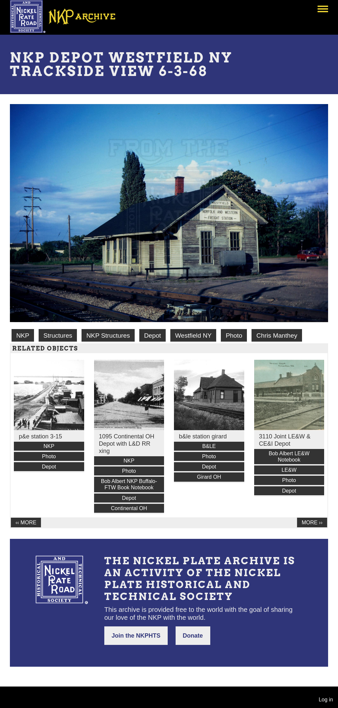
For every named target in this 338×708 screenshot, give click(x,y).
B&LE (209, 446)
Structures (57, 335)
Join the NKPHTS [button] (136, 635)
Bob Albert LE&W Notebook (289, 457)
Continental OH (129, 508)
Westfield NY (193, 335)
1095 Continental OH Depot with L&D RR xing (126, 443)
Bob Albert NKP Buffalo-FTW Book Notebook (129, 484)
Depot (152, 335)
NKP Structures (108, 335)
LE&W (289, 470)
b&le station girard (203, 436)
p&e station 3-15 (40, 436)
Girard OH (209, 477)
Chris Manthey (276, 335)
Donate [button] (193, 635)
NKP (22, 335)
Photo (234, 335)
